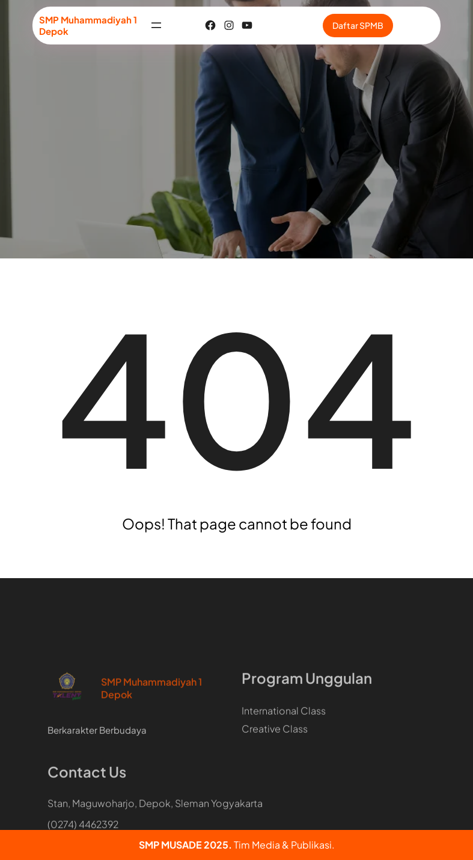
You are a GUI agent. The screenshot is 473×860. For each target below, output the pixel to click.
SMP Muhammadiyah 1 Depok (151, 721)
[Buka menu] (156, 25)
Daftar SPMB (357, 25)
